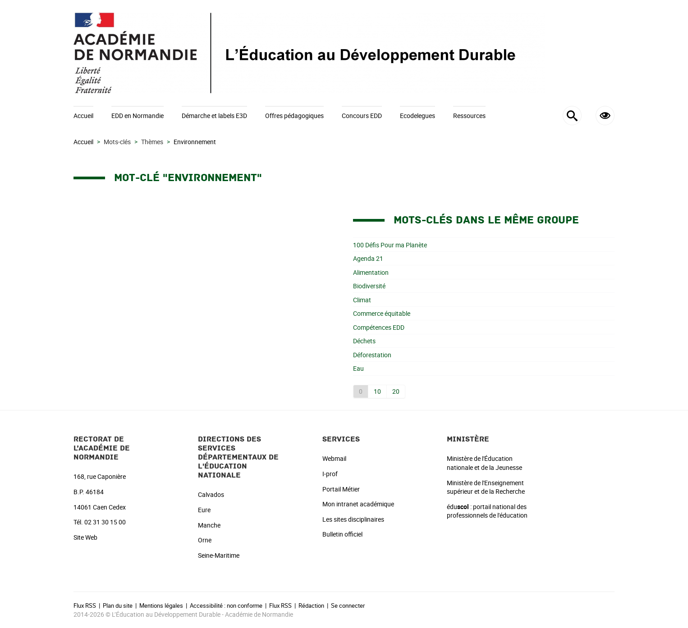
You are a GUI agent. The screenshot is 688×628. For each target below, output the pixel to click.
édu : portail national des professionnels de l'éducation (487, 511)
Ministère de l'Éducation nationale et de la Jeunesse (484, 463)
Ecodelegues (417, 115)
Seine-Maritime (218, 555)
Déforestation (372, 354)
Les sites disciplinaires (353, 519)
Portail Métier (341, 489)
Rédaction (311, 605)
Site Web (85, 537)
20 (395, 391)
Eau (358, 368)
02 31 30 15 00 (105, 522)
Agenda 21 (368, 258)
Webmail (334, 458)
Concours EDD (362, 115)
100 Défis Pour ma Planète (390, 245)
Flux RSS (84, 605)
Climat (362, 300)
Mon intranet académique (358, 504)
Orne (204, 540)
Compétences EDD (378, 327)
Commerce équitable (381, 313)
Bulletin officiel (342, 534)
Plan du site (118, 605)
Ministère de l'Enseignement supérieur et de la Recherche (486, 487)
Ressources (469, 115)
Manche (209, 525)
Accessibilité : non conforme (226, 605)
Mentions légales (161, 605)
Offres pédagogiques (294, 115)
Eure (204, 509)
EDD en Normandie (137, 115)
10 (377, 391)
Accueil (83, 115)
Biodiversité (369, 286)
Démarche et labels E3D (214, 115)
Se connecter (348, 605)
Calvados (211, 494)
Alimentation (371, 272)
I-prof (330, 473)
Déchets (364, 341)
